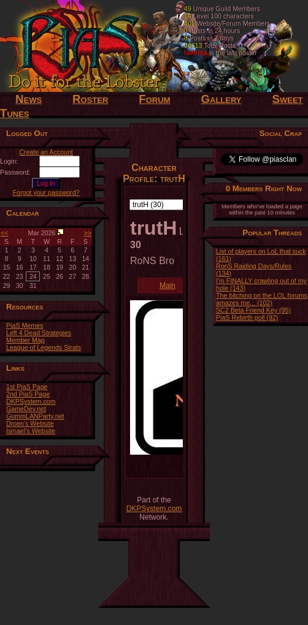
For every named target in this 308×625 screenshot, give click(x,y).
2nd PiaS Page (28, 394)
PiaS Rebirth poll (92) (247, 317)
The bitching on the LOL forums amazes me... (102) (261, 299)
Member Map (25, 340)
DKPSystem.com (31, 401)
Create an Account (46, 152)
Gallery (221, 99)
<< (4, 233)
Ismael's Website (30, 430)
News (28, 99)
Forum (154, 99)
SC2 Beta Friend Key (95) (253, 310)
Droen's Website (30, 423)
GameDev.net (26, 408)
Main (167, 285)
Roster (90, 99)
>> (87, 233)
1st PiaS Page (27, 386)
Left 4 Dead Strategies (38, 332)
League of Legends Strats (43, 347)
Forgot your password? (46, 192)
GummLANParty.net (35, 416)
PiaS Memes (24, 325)
